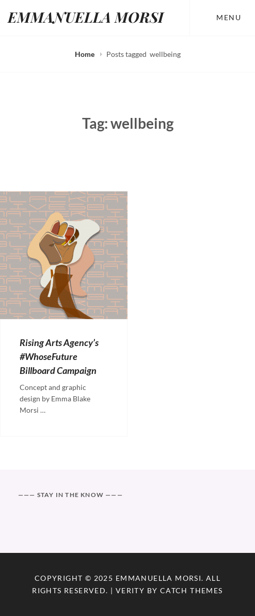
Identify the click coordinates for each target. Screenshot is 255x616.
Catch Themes (191, 590)
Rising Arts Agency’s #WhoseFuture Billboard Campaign (59, 356)
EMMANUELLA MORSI (86, 16)
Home (85, 54)
